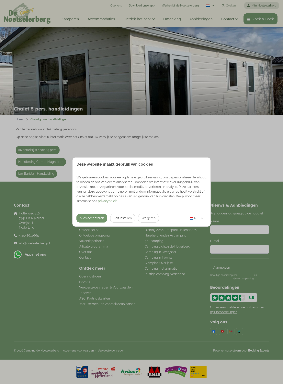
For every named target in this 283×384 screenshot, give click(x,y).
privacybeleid (108, 201)
